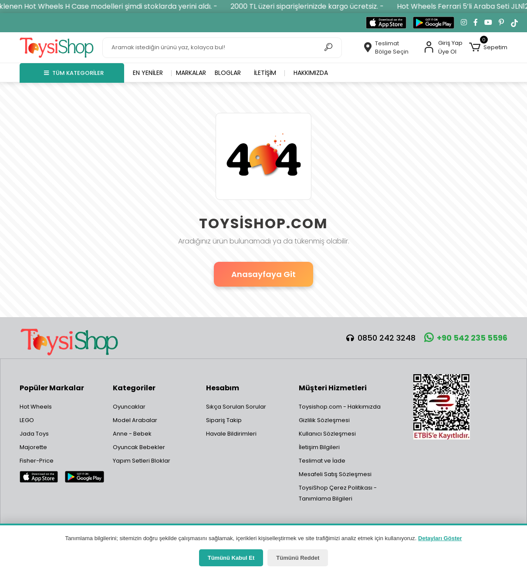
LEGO (27, 420)
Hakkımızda (311, 72)
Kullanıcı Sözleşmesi (327, 434)
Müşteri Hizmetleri (333, 388)
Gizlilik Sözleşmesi (324, 420)
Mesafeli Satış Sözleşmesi (335, 474)
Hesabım (222, 388)
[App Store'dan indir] (386, 23)
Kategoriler (134, 388)
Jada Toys (34, 434)
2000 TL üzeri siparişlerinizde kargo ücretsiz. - (314, 6)
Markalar (191, 72)
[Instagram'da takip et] (464, 22)
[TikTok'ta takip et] (514, 22)
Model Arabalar (135, 420)
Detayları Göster (440, 538)
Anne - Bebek (132, 434)
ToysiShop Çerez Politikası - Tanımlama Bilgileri (338, 493)
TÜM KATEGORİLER (74, 73)
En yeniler (148, 72)
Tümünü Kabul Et (231, 558)
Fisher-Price (37, 461)
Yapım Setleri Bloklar (141, 461)
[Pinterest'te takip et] (501, 22)
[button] (488, 47)
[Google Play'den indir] (433, 23)
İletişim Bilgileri (319, 447)
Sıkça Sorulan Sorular (236, 406)
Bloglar (228, 72)
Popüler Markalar (52, 388)
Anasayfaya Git (263, 274)
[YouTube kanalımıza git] (488, 22)
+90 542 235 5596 (465, 337)
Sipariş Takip (224, 420)
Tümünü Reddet (297, 558)
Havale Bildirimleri (231, 434)
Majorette (33, 447)
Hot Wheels (36, 406)
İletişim (265, 72)
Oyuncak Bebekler (139, 447)
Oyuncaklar (129, 406)
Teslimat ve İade (322, 461)
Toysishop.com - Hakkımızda (340, 406)
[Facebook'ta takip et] (475, 22)
